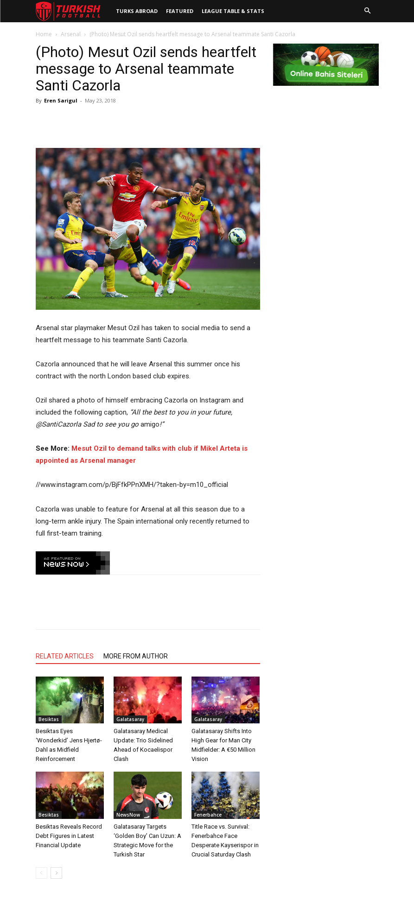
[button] (368, 11)
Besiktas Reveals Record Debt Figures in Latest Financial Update (69, 836)
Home (44, 34)
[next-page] (56, 873)
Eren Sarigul (60, 100)
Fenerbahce (208, 814)
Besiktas (48, 719)
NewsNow (128, 814)
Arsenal (71, 34)
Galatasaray (130, 719)
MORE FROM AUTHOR (135, 656)
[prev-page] (41, 873)
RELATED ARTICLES (65, 656)
